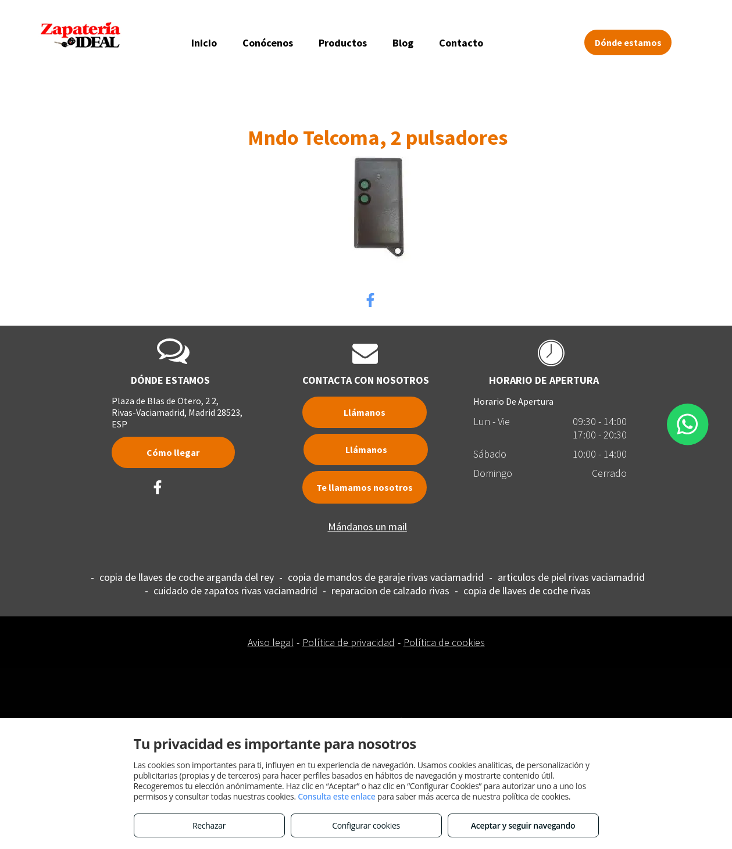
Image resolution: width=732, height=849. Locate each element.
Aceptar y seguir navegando (523, 825)
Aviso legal (271, 642)
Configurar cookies (366, 825)
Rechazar (209, 825)
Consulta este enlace (336, 796)
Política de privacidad (348, 642)
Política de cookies (444, 642)
